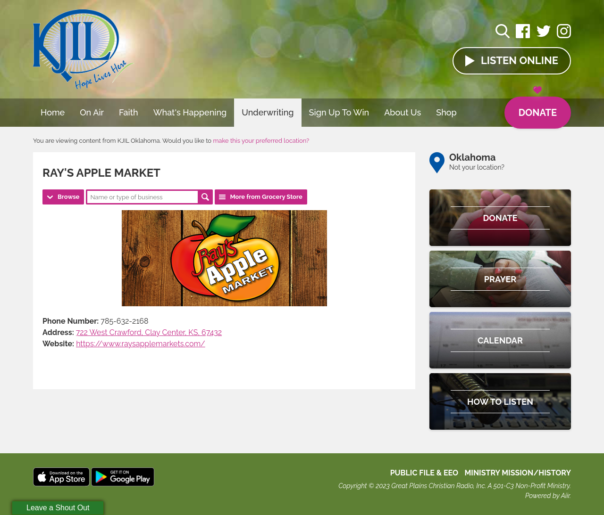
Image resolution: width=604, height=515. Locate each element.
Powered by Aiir (547, 495)
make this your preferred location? (261, 140)
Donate (538, 107)
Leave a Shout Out (57, 508)
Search (205, 196)
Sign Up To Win (339, 112)
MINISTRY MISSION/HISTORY (517, 472)
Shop (446, 112)
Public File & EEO (424, 472)
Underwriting (268, 112)
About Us (402, 112)
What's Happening (190, 112)
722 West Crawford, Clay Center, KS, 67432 (149, 332)
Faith (128, 112)
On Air (92, 112)
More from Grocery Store (266, 196)
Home (53, 112)
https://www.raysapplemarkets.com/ (140, 343)
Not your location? (476, 167)
